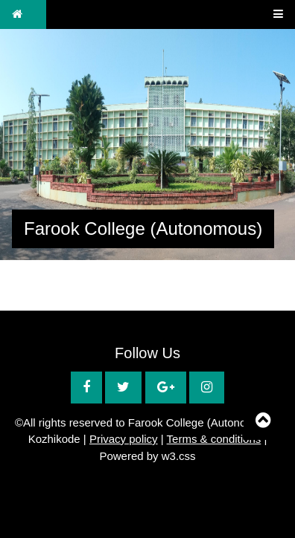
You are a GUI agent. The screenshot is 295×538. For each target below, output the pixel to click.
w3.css (179, 456)
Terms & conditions (214, 438)
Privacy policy (123, 438)
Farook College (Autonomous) (143, 228)
